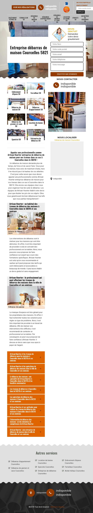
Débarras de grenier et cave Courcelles (20, 469)
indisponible (51, 6)
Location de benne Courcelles (45, 461)
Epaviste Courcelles (46, 467)
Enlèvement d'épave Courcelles (73, 461)
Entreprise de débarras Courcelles (47, 472)
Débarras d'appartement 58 (45, 18)
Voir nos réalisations (24, 7)
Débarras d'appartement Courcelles (20, 462)
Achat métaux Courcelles (75, 471)
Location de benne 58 (66, 18)
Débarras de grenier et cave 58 (57, 18)
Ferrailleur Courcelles (73, 467)
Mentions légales (57, 507)
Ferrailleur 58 (23, 19)
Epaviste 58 (75, 19)
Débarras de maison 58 (34, 18)
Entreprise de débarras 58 (85, 18)
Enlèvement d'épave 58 (13, 19)
